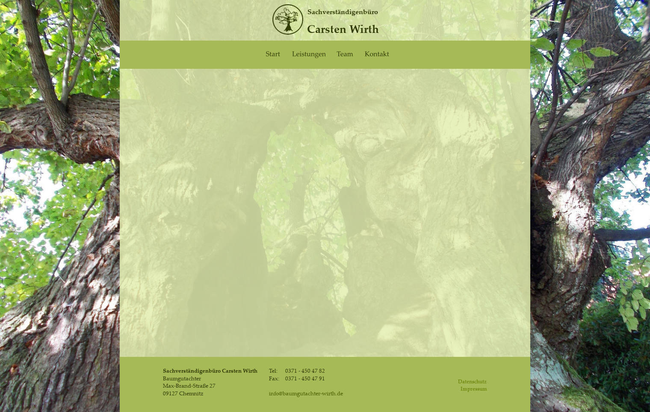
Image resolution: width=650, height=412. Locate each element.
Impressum (474, 388)
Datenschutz (472, 381)
